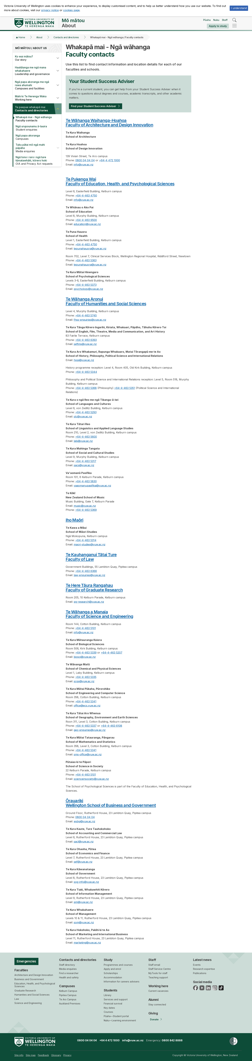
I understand (239, 8)
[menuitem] (18, 1055)
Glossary (56, 1055)
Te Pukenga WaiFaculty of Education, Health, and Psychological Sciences (120, 181)
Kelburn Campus (68, 990)
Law (16, 999)
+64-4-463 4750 (86, 195)
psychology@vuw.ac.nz (88, 289)
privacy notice (50, 10)
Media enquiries (34, 148)
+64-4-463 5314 (85, 540)
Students (110, 990)
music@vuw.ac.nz (85, 505)
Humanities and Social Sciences (32, 994)
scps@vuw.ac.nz (84, 681)
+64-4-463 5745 (86, 315)
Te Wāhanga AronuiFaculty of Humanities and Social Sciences (106, 301)
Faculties (21, 970)
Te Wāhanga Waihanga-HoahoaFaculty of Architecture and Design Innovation (109, 122)
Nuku (216, 20)
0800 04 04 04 (85, 160)
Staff (225, 20)
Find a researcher (68, 973)
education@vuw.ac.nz (87, 224)
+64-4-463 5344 (86, 372)
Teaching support (158, 977)
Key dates (109, 1007)
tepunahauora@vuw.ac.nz (90, 248)
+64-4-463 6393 (86, 340)
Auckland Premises (69, 1003)
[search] (234, 20)
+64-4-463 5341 (85, 701)
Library (107, 995)
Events (197, 964)
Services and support (116, 999)
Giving (153, 1013)
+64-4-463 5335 (85, 677)
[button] (58, 58)
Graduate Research (25, 990)
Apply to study (218, 26)
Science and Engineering (28, 1003)
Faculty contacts (35, 118)
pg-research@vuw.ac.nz (89, 601)
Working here (33, 98)
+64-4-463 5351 (124, 388)
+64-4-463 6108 (111, 725)
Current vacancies (158, 990)
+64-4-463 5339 (86, 652)
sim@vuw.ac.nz (83, 902)
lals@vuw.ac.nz (83, 441)
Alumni (153, 1000)
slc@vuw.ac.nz (83, 416)
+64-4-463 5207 (111, 652)
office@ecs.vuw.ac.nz (87, 705)
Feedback (43, 1055)
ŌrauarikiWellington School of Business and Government (111, 803)
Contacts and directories (66, 37)
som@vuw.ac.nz (84, 922)
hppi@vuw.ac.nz (84, 360)
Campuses (35, 137)
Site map (31, 1055)
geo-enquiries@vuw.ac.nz (90, 730)
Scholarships (111, 973)
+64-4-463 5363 (86, 260)
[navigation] (234, 26)
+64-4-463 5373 (86, 284)
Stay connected (157, 1004)
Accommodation (113, 977)
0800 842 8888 (172, 1040)
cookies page (71, 10)
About (39, 37)
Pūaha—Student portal (116, 1016)
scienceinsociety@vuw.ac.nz (91, 778)
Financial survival (113, 1003)
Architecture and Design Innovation (33, 975)
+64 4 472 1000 (109, 1040)
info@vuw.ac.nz (83, 164)
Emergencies (26, 961)
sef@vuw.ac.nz (83, 861)
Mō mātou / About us (31, 48)
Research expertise (204, 968)
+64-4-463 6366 (86, 571)
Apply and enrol (112, 968)
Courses (108, 1011)
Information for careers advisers (121, 981)
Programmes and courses (118, 964)
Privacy (67, 1055)
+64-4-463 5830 (86, 481)
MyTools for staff (157, 973)
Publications (199, 973)
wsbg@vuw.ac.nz (84, 821)
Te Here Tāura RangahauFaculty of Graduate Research (94, 587)
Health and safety (69, 977)
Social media (202, 982)
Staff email (154, 964)
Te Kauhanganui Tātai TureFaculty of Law (91, 557)
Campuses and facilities (33, 85)
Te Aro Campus (67, 999)
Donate (154, 1019)
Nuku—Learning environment (120, 1020)
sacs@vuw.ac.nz (84, 465)
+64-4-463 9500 (86, 220)
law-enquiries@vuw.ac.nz (89, 575)
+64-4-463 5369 (86, 509)
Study (108, 960)
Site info (18, 1055)
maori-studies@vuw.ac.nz (89, 544)
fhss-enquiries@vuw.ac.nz (90, 319)
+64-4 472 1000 (109, 160)
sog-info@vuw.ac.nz (86, 882)
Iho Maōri (74, 519)
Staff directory (67, 964)
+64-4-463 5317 (85, 461)
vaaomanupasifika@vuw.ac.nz (92, 485)
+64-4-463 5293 (86, 412)
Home (22, 37)
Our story (33, 58)
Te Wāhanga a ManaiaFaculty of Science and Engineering (99, 614)
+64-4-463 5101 (85, 628)
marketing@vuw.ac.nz (87, 942)
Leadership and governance (33, 71)
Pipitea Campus (68, 995)
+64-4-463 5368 (86, 388)
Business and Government (29, 979)
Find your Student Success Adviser (93, 106)
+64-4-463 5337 (86, 725)
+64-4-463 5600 (86, 436)
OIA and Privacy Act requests (35, 160)
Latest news (202, 960)
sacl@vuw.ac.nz (84, 841)
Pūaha (207, 20)
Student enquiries (35, 128)
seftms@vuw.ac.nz (85, 344)
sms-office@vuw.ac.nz (88, 754)
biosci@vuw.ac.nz (85, 656)
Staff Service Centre (159, 968)
